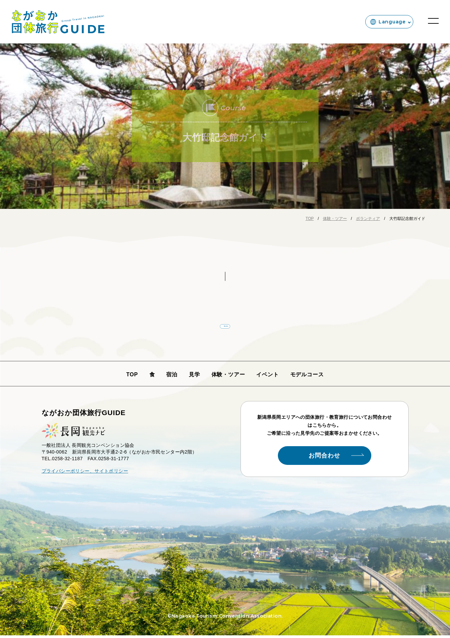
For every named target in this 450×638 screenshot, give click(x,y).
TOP (132, 377)
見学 (194, 377)
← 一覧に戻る (225, 325)
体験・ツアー (228, 377)
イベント (267, 377)
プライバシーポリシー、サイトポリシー (85, 473)
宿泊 (171, 377)
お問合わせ (336, 458)
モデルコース (307, 377)
